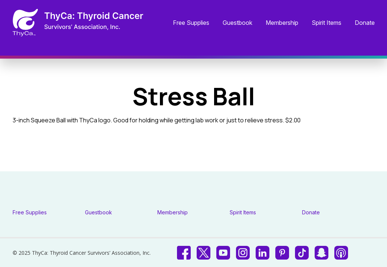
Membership (282, 23)
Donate (365, 23)
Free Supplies (191, 23)
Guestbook (237, 23)
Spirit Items (326, 23)
